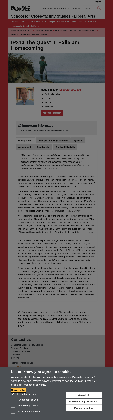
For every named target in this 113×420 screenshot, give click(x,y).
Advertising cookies (25, 406)
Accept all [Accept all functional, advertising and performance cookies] (83, 395)
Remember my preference (83, 401)
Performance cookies (26, 412)
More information (83, 408)
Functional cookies (24, 400)
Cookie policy (18, 390)
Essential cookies (24, 393)
